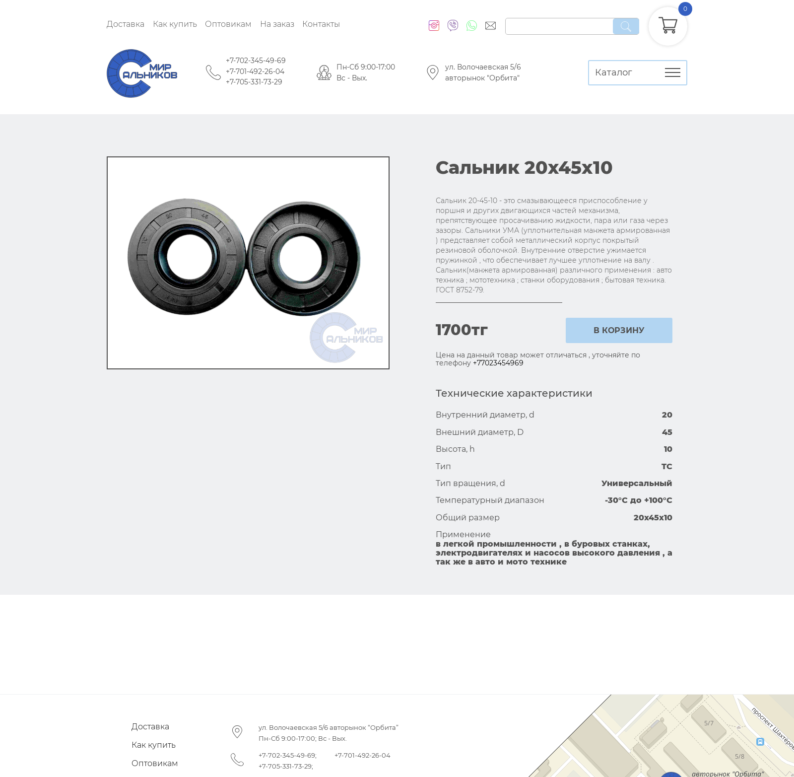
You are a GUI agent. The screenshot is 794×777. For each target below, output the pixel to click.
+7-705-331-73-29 (254, 82)
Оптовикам (228, 24)
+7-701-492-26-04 (255, 71)
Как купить (175, 24)
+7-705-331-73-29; (286, 766)
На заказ (277, 24)
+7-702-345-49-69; (288, 755)
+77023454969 (498, 362)
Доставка (125, 24)
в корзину (619, 330)
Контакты (321, 24)
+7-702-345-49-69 (256, 61)
